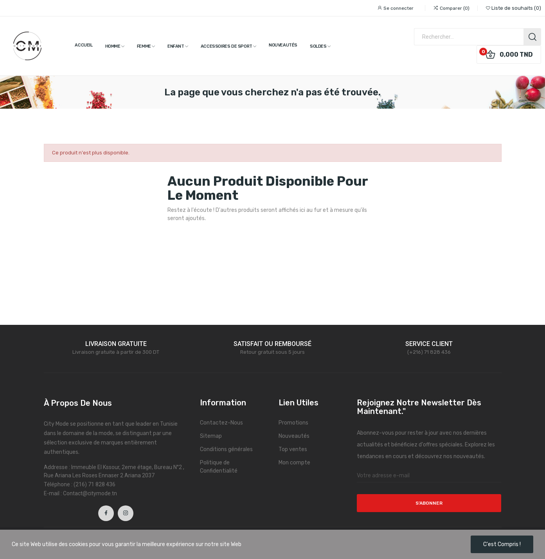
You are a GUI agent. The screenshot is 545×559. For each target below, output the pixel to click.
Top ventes (293, 449)
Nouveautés (294, 436)
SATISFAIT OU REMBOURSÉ (272, 344)
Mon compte (294, 462)
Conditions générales (226, 449)
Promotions (293, 422)
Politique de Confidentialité (218, 466)
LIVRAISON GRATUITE (116, 344)
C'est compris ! (502, 544)
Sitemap (211, 436)
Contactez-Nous (221, 422)
